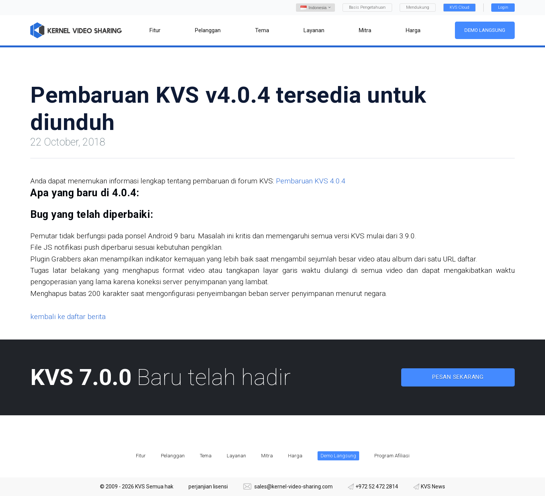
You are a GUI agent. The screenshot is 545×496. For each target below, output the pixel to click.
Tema (206, 455)
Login (503, 7)
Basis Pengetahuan (367, 7)
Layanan (236, 455)
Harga (295, 455)
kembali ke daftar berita (68, 316)
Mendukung (417, 7)
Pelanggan (173, 455)
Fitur (141, 455)
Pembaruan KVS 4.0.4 (311, 181)
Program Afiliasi (392, 455)
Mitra (267, 455)
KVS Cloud (459, 7)
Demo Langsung (484, 30)
